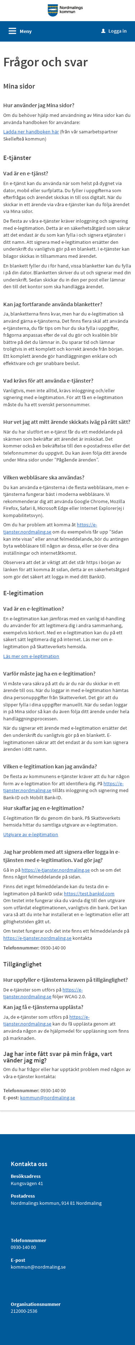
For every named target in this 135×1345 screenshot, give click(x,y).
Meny (26, 31)
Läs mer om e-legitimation (31, 656)
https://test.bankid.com (89, 893)
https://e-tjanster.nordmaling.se (50, 528)
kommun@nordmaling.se (47, 1097)
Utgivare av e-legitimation (30, 834)
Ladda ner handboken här (31, 131)
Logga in (114, 31)
